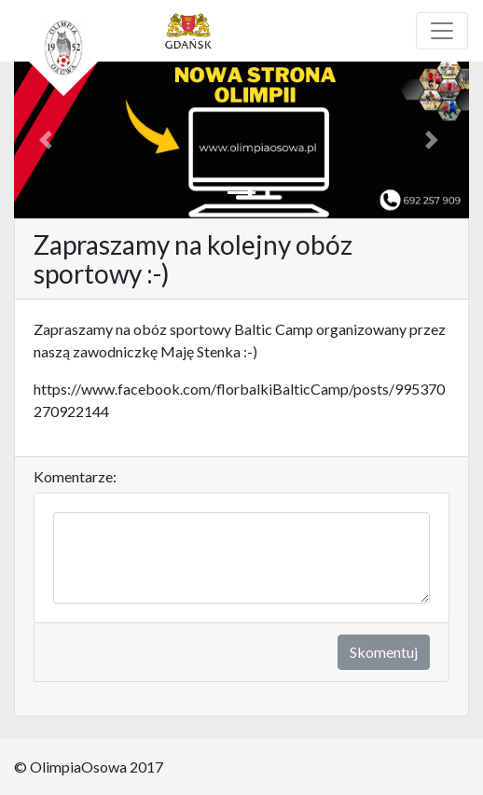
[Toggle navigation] (442, 30)
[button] (48, 140)
